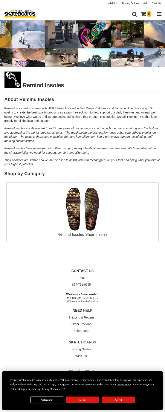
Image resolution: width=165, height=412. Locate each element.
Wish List (113, 3)
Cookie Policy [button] (124, 384)
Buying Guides (130, 3)
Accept (118, 399)
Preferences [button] (57, 389)
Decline (82, 399)
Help (145, 3)
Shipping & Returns (82, 317)
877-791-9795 (81, 284)
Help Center (81, 330)
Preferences (46, 399)
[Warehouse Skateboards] (22, 14)
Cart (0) (156, 3)
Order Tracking (82, 324)
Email (81, 278)
